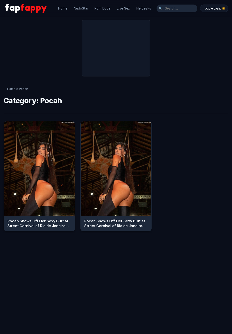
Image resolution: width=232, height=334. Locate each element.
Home (63, 7)
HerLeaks (143, 7)
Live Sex (123, 7)
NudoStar (81, 7)
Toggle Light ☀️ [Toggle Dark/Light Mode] (214, 7)
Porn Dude (102, 7)
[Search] (177, 7)
